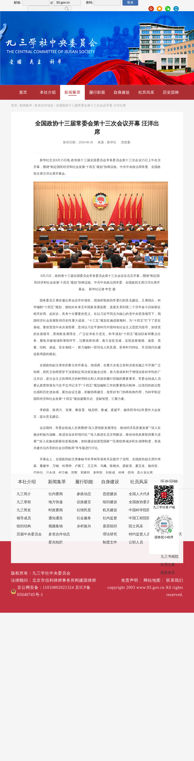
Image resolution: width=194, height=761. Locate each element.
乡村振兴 (84, 526)
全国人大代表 (139, 494)
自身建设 (121, 92)
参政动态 (84, 494)
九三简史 (24, 510)
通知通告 (55, 518)
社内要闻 (55, 494)
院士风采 (136, 526)
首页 (23, 92)
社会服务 (84, 518)
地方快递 (55, 502)
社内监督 (110, 518)
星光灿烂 (55, 542)
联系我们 (174, 580)
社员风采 (146, 92)
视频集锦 (55, 526)
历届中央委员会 (29, 534)
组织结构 (24, 526)
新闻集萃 (72, 92)
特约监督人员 (139, 534)
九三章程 (24, 502)
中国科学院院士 (141, 510)
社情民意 (84, 510)
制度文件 (110, 542)
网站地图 (154, 580)
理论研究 (110, 534)
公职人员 (136, 542)
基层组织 (110, 526)
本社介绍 (48, 92)
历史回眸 (171, 92)
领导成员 (24, 518)
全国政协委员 (139, 502)
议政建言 (84, 502)
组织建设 (110, 502)
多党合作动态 (44, 105)
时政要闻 (55, 510)
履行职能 (97, 92)
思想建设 (110, 494)
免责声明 (131, 580)
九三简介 (24, 494)
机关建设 (110, 510)
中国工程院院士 (141, 518)
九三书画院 (170, 557)
